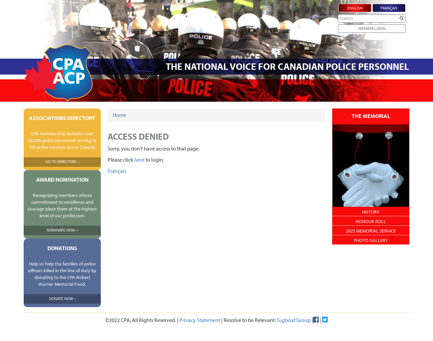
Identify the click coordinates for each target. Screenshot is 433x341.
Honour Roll (371, 221)
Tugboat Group (293, 320)
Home (119, 115)
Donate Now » (62, 298)
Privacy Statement (199, 320)
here (139, 159)
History (371, 212)
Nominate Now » (62, 230)
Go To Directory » (62, 161)
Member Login (372, 28)
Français (117, 170)
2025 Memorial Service (371, 231)
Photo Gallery (371, 240)
